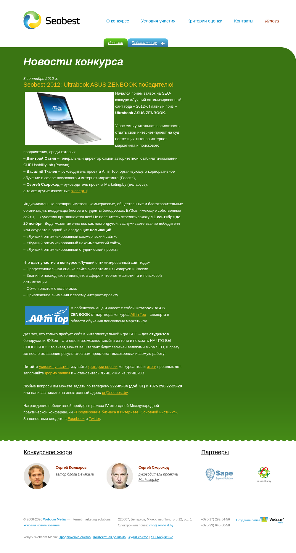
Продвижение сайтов (75, 537)
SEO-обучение (162, 537)
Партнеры (215, 452)
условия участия (54, 366)
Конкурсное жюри (48, 452)
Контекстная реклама (109, 537)
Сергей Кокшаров (71, 467)
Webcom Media (54, 519)
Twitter (94, 418)
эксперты (79, 191)
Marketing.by (149, 480)
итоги (151, 366)
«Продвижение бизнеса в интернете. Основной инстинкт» (125, 412)
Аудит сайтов (138, 537)
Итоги (272, 20)
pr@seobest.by (115, 392)
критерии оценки (103, 366)
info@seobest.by (161, 525)
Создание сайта (248, 520)
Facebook (75, 418)
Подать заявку (144, 43)
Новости (115, 43)
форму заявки (57, 373)
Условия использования (41, 525)
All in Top (138, 314)
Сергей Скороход (154, 467)
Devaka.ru (86, 474)
